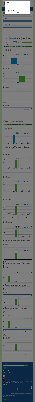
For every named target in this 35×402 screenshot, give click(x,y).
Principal (25, 0)
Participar (17, 12)
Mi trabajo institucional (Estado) (10, 10)
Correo (28, 0)
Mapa (31, 0)
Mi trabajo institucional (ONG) (10, 9)
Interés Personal (9, 11)
